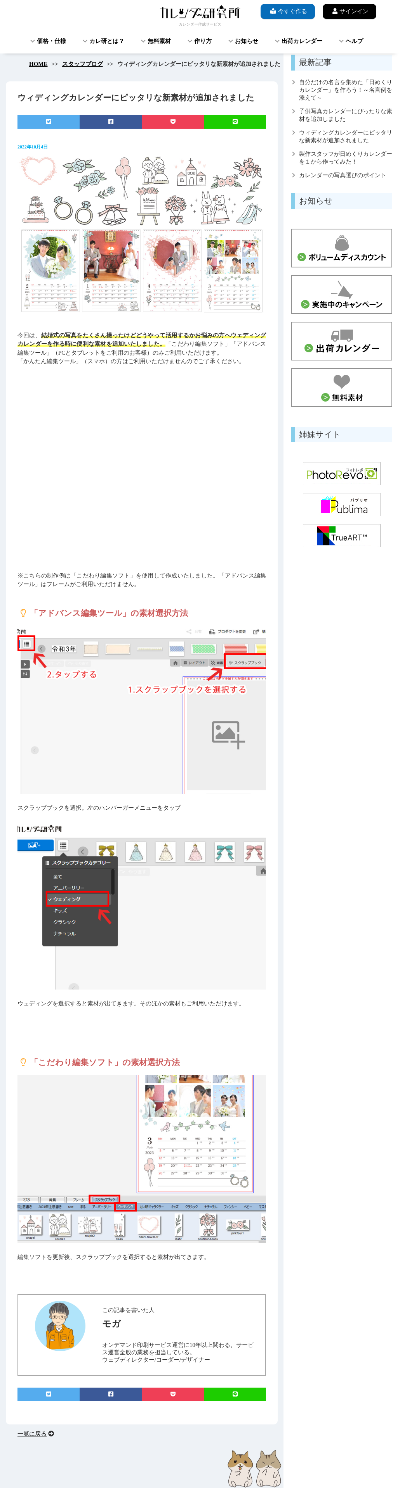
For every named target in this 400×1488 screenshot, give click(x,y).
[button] (85, 474)
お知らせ (246, 41)
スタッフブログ (82, 64)
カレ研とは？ (106, 41)
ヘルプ (354, 41)
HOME (38, 64)
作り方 (203, 41)
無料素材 (159, 41)
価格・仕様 (51, 41)
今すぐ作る (287, 11)
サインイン (349, 11)
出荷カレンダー (302, 41)
